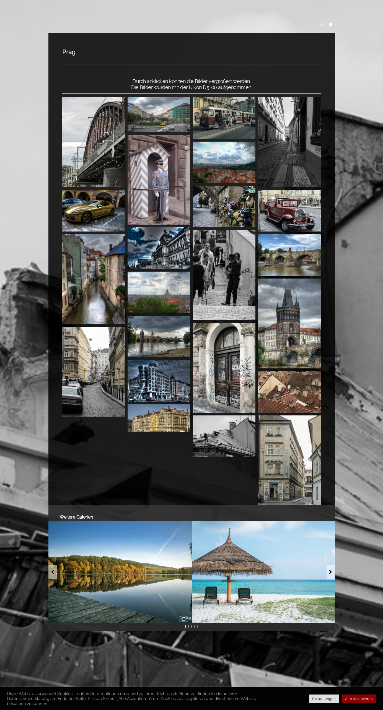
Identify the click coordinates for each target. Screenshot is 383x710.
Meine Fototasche (239, 9)
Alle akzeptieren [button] (359, 699)
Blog (167, 9)
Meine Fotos (196, 9)
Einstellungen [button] (324, 699)
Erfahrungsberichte (291, 9)
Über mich (334, 9)
